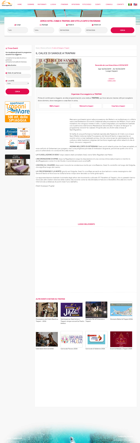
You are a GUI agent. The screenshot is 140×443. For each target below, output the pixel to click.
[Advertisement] (52, 132)
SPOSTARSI (76, 4)
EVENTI (98, 4)
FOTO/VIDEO (86, 4)
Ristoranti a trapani (86, 106)
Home (37, 48)
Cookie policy (117, 440)
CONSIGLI (109, 4)
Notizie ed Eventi (46, 48)
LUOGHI (53, 4)
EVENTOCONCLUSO (112, 80)
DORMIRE (31, 4)
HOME (20, 4)
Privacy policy (128, 440)
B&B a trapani (54, 106)
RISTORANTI (42, 4)
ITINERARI (64, 4)
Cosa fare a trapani (118, 106)
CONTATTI (120, 4)
